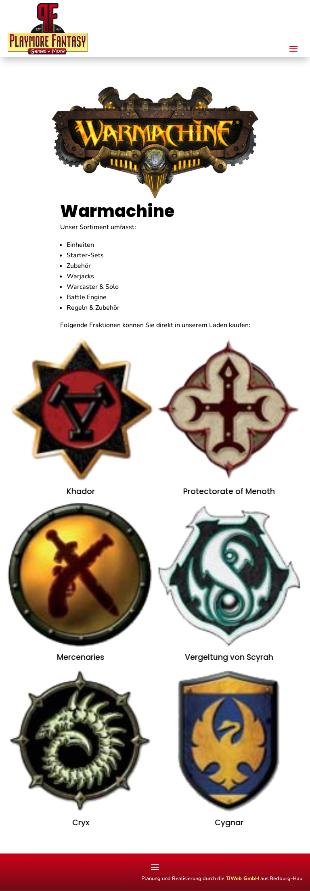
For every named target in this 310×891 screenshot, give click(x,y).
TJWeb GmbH (242, 878)
